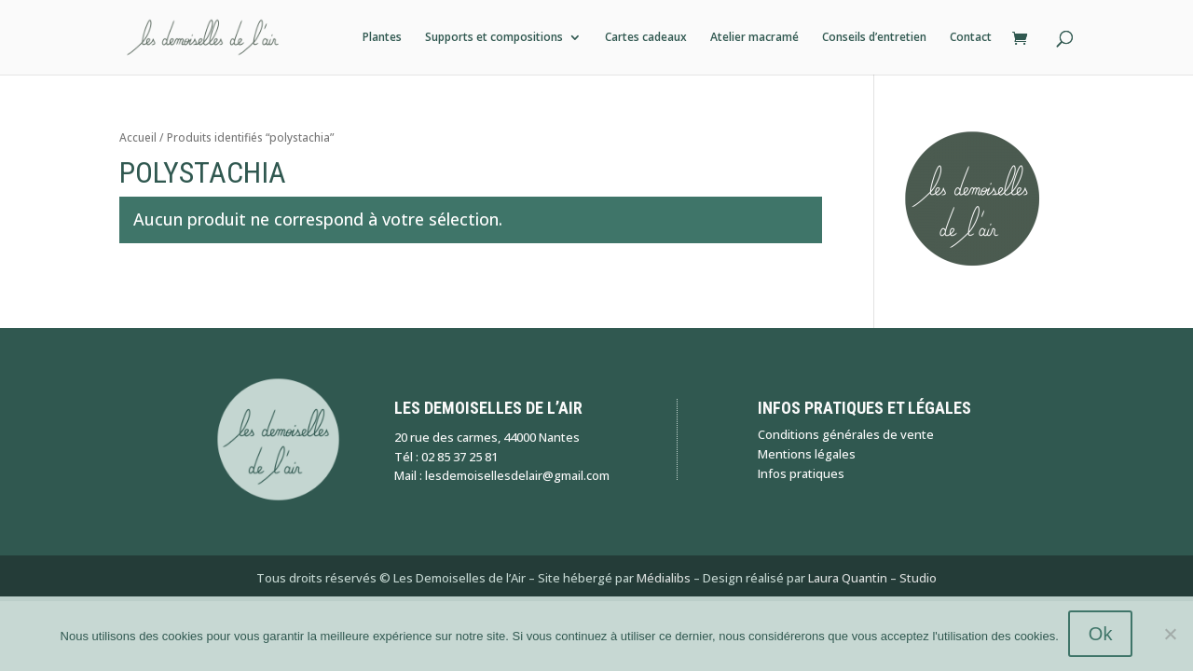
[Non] (1169, 633)
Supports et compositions (494, 38)
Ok (1101, 633)
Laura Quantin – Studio (872, 577)
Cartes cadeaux (646, 38)
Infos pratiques (801, 473)
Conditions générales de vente (846, 434)
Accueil (138, 137)
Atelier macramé (754, 38)
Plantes (382, 38)
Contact (971, 38)
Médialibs (664, 577)
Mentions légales (807, 453)
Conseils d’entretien (874, 38)
